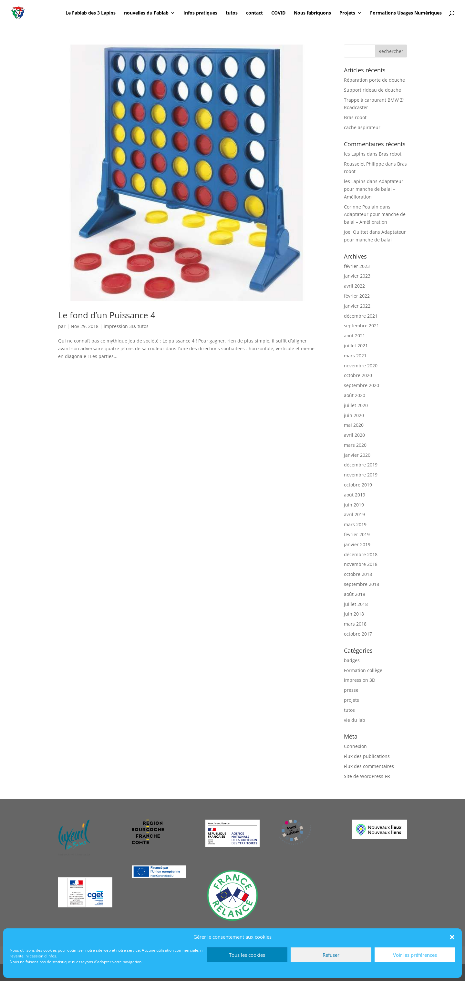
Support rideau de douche (372, 90)
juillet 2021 (356, 345)
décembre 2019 (360, 465)
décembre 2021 (360, 316)
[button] (452, 937)
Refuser (331, 955)
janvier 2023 (357, 276)
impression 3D (119, 326)
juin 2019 (354, 505)
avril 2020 (354, 435)
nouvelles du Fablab (146, 13)
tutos (232, 13)
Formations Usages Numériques (406, 13)
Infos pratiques (200, 13)
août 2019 (354, 495)
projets (351, 700)
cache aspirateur (362, 127)
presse (351, 690)
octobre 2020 (358, 375)
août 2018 (354, 594)
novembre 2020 (360, 366)
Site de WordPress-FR (367, 776)
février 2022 (357, 296)
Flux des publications (367, 756)
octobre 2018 (358, 574)
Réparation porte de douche (374, 80)
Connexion (355, 746)
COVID (278, 13)
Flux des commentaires (369, 766)
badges (352, 660)
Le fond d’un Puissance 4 (106, 315)
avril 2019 (354, 514)
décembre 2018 (360, 554)
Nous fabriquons (312, 13)
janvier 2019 (357, 544)
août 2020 (354, 395)
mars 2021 (355, 356)
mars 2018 (355, 624)
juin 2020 (354, 415)
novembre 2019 (360, 475)
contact (254, 13)
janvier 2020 (357, 455)
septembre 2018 (361, 584)
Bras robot (355, 117)
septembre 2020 (361, 385)
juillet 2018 (356, 604)
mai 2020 (354, 425)
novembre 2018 (360, 564)
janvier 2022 (357, 306)
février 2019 (357, 534)
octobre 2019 (358, 485)
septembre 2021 (361, 325)
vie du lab (354, 720)
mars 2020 (355, 445)
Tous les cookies (247, 955)
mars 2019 (355, 524)
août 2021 (354, 335)
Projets (347, 13)
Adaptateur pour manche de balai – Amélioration (373, 189)
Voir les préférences (415, 955)
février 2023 (357, 266)
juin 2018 (354, 614)
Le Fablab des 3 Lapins (91, 13)
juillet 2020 (356, 405)
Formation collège (363, 670)
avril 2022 (354, 286)
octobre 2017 (358, 634)
